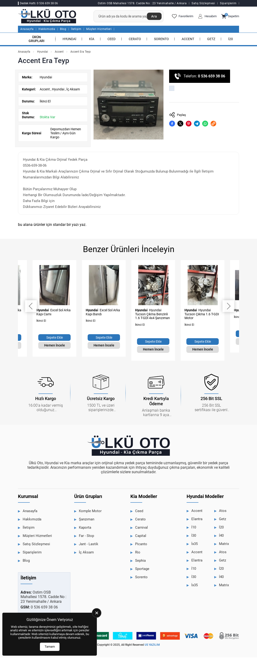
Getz (211, 40)
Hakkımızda (47, 30)
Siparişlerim (228, 3)
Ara (154, 17)
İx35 (194, 545)
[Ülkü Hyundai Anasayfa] (48, 17)
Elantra (196, 520)
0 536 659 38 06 (211, 77)
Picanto (141, 545)
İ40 (221, 536)
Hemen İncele (54, 346)
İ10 (193, 528)
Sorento (161, 40)
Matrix (224, 545)
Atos (223, 512)
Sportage (142, 570)
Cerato (135, 40)
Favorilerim (182, 16)
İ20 (230, 40)
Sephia (140, 561)
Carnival (141, 528)
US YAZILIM (152, 645)
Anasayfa (27, 30)
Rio (137, 553)
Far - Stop (86, 537)
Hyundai (69, 40)
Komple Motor (90, 512)
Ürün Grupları (36, 39)
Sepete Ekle (54, 338)
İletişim (76, 30)
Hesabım (207, 16)
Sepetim (230, 16)
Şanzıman (86, 520)
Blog (63, 30)
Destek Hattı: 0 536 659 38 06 (39, 3)
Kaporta (85, 528)
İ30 (193, 536)
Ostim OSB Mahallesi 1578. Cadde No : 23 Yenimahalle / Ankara (142, 3)
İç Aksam (73, 90)
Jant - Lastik (88, 545)
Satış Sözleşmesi (203, 3)
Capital (140, 537)
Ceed (111, 40)
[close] (96, 613)
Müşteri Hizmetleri (98, 30)
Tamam (50, 646)
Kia (91, 40)
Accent (188, 40)
